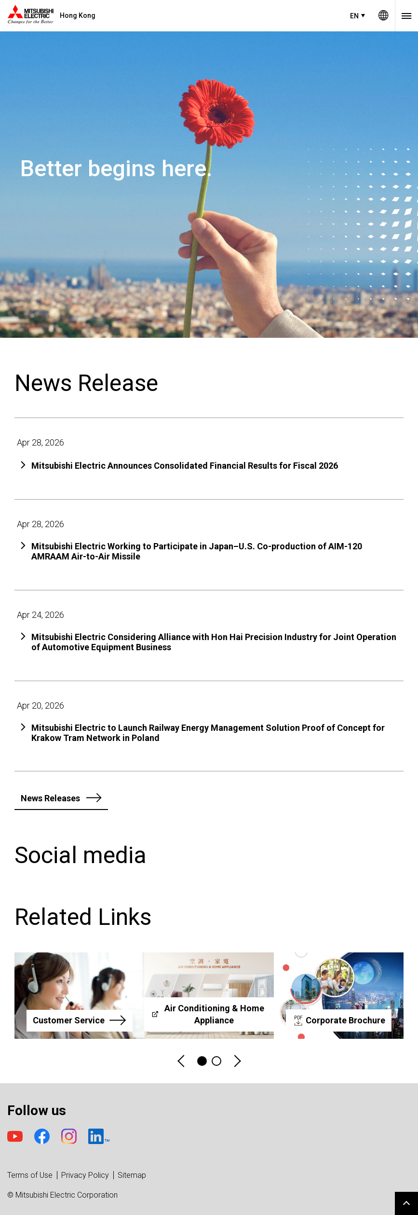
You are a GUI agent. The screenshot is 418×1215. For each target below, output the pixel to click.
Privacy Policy (85, 1175)
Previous (182, 1061)
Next (237, 1061)
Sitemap (132, 1175)
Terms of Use (30, 1175)
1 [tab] (202, 1061)
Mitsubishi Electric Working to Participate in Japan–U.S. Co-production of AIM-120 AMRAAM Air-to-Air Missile (196, 551)
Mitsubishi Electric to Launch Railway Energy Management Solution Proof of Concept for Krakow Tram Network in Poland (208, 733)
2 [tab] (216, 1061)
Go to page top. (406, 1203)
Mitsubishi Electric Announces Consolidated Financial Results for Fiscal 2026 (184, 466)
